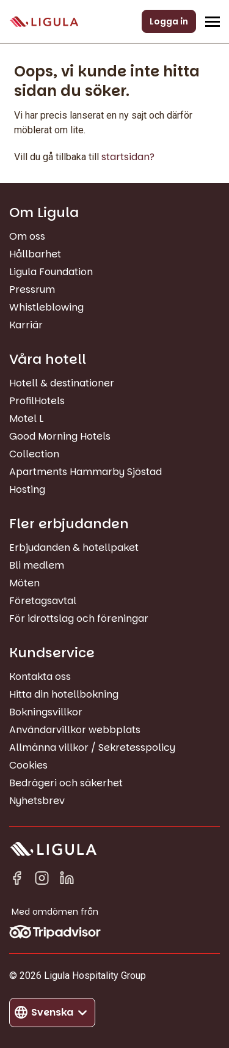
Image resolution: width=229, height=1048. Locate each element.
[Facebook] (16, 880)
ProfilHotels (37, 401)
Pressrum (32, 289)
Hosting (27, 489)
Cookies (28, 765)
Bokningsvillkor (45, 712)
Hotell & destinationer (61, 383)
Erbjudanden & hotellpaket (74, 548)
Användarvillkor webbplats (74, 730)
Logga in (169, 21)
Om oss (27, 236)
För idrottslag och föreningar (78, 618)
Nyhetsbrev (37, 801)
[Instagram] (41, 880)
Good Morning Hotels (60, 436)
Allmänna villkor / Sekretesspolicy (92, 747)
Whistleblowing (46, 307)
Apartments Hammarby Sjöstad (85, 472)
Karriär (26, 325)
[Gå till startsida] (44, 22)
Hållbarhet (35, 254)
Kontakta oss (40, 677)
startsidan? (127, 157)
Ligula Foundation (51, 272)
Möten (24, 583)
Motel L (26, 418)
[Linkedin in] (67, 880)
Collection (34, 454)
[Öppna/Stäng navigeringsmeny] (212, 21)
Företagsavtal (42, 601)
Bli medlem (36, 565)
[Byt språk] (52, 1012)
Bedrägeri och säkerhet (66, 783)
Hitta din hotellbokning (63, 694)
